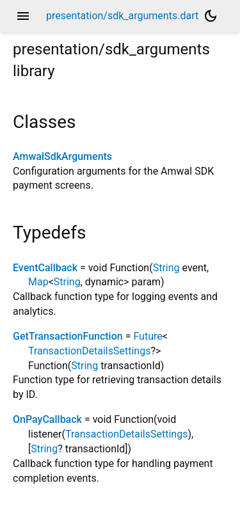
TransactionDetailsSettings (89, 351)
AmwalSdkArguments (62, 156)
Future (147, 336)
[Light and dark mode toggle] (210, 16)
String (166, 268)
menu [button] (23, 16)
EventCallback (45, 268)
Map (38, 282)
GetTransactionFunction (68, 336)
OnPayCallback (47, 419)
